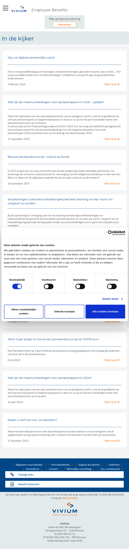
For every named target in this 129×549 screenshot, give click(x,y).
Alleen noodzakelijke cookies (23, 311)
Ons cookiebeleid (110, 468)
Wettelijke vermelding (79, 468)
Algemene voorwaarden (29, 464)
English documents (89, 464)
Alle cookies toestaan (105, 311)
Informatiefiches (60, 464)
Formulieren (32, 468)
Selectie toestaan (64, 311)
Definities (114, 464)
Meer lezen (110, 84)
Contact (53, 468)
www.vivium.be (69, 497)
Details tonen (110, 298)
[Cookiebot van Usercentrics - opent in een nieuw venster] (110, 232)
